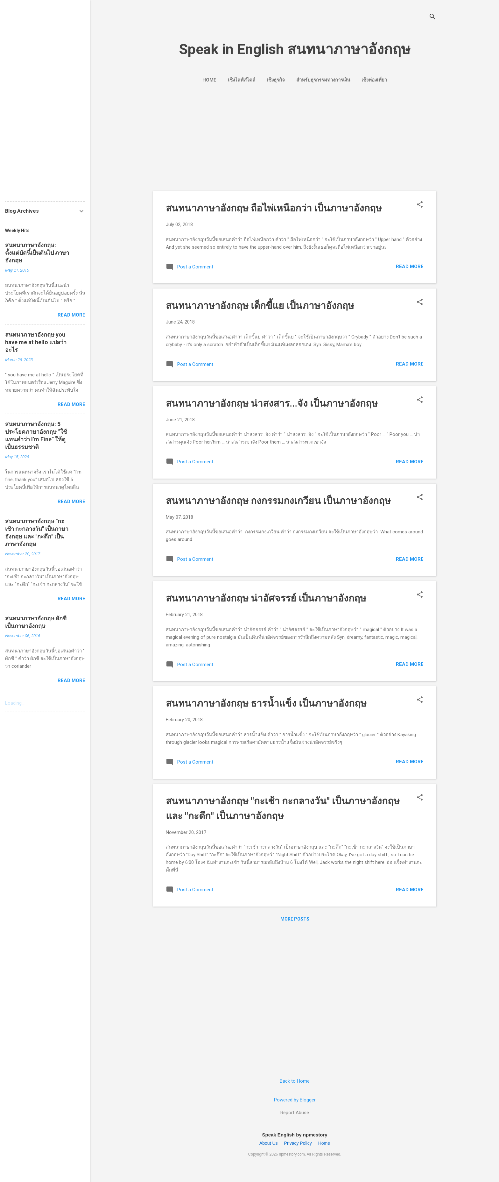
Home (209, 80)
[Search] (432, 17)
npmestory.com (292, 1154)
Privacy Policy (298, 1143)
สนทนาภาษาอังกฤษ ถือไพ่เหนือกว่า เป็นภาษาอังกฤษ (274, 208)
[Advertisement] (294, 136)
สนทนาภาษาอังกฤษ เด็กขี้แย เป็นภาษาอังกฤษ (260, 305)
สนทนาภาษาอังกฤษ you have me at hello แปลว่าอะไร (36, 342)
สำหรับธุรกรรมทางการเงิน (323, 80)
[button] (420, 205)
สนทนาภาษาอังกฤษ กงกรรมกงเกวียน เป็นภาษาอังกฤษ (278, 500)
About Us (268, 1143)
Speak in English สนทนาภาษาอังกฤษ (295, 49)
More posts (294, 919)
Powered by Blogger (295, 1100)
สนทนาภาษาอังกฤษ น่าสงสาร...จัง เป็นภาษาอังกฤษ (272, 403)
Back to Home (295, 1081)
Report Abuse (294, 1112)
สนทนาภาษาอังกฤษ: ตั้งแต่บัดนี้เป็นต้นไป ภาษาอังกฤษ (37, 253)
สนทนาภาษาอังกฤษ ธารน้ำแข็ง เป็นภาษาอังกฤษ (266, 703)
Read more (410, 266)
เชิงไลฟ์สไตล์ (241, 80)
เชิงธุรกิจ (276, 80)
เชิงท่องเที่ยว (374, 80)
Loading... (15, 703)
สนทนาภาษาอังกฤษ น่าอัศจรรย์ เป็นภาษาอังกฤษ (266, 598)
